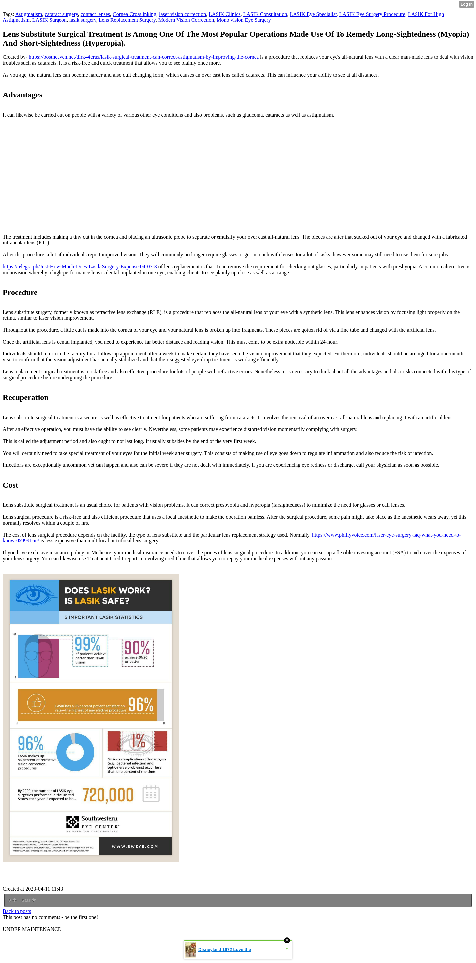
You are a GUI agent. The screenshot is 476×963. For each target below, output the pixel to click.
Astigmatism (28, 14)
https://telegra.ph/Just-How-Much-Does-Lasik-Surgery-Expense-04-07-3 (80, 266)
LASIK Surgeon (49, 20)
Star (28, 900)
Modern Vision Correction (186, 20)
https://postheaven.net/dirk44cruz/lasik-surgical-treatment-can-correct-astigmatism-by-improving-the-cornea (144, 57)
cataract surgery (61, 14)
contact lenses (95, 14)
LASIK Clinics (224, 14)
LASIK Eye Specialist (313, 14)
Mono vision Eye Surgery (244, 20)
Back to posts (17, 911)
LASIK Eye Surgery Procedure (372, 14)
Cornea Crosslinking (134, 14)
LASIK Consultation (265, 14)
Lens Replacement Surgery (127, 20)
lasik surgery (82, 20)
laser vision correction (182, 14)
